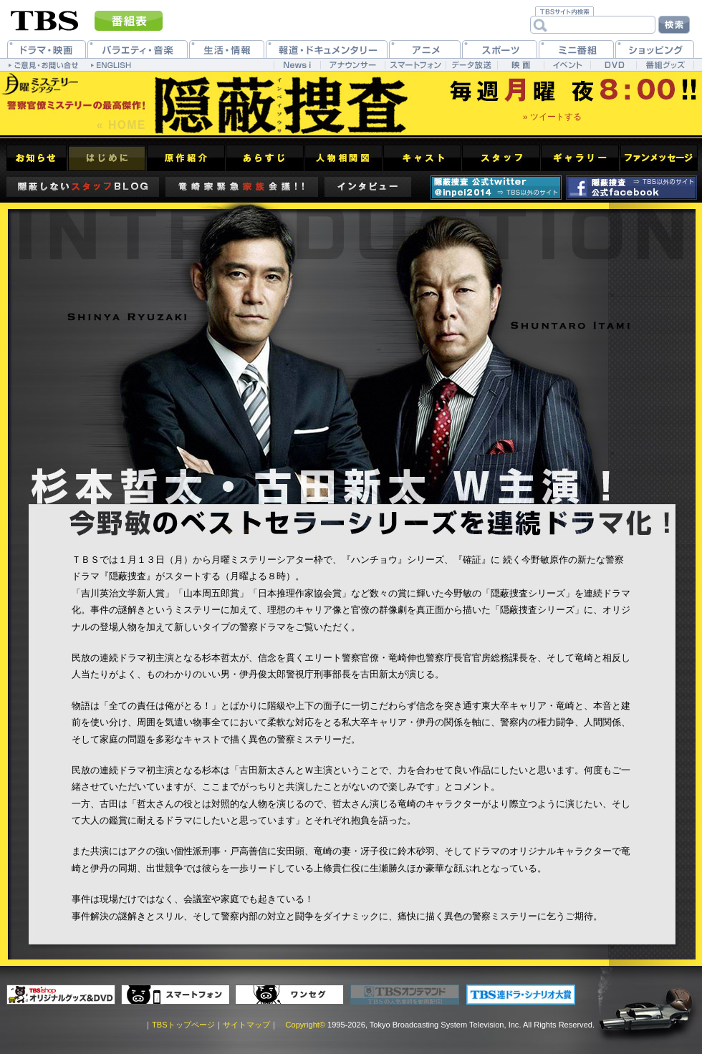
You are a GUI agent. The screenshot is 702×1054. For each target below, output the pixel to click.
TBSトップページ (183, 1024)
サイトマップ (246, 1024)
